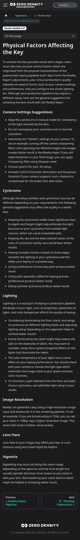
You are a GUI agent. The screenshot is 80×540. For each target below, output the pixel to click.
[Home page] (6, 15)
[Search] (65, 5)
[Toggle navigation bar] (5, 5)
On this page (13, 36)
